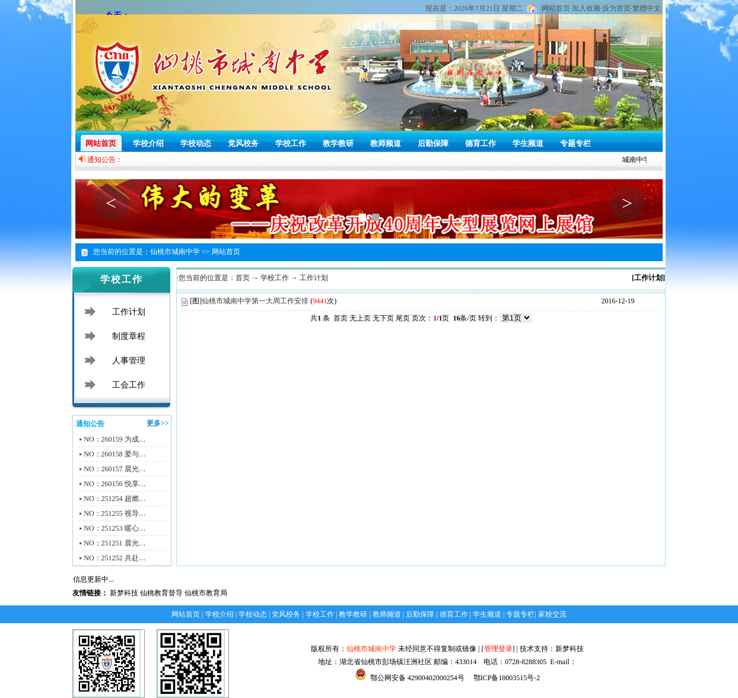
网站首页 (556, 8)
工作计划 (128, 311)
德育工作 (480, 143)
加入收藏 (586, 8)
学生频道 (528, 143)
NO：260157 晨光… (114, 469)
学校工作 (290, 143)
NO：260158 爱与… (114, 454)
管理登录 (498, 649)
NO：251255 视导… (114, 513)
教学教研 (338, 143)
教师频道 (385, 143)
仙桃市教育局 (205, 593)
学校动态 (195, 143)
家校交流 (552, 614)
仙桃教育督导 (161, 593)
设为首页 (616, 8)
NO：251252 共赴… (114, 558)
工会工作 (128, 384)
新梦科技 (124, 593)
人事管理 (128, 360)
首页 (243, 278)
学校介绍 (148, 143)
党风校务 (243, 143)
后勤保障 (433, 143)
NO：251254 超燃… (114, 498)
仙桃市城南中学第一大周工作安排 (255, 301)
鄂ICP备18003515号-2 (506, 678)
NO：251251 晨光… (114, 543)
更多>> (158, 423)
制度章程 (128, 336)
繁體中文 (646, 8)
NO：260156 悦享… (114, 484)
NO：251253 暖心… (114, 528)
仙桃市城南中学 (371, 649)
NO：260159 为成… (114, 439)
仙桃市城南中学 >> (180, 252)
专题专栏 (575, 143)
